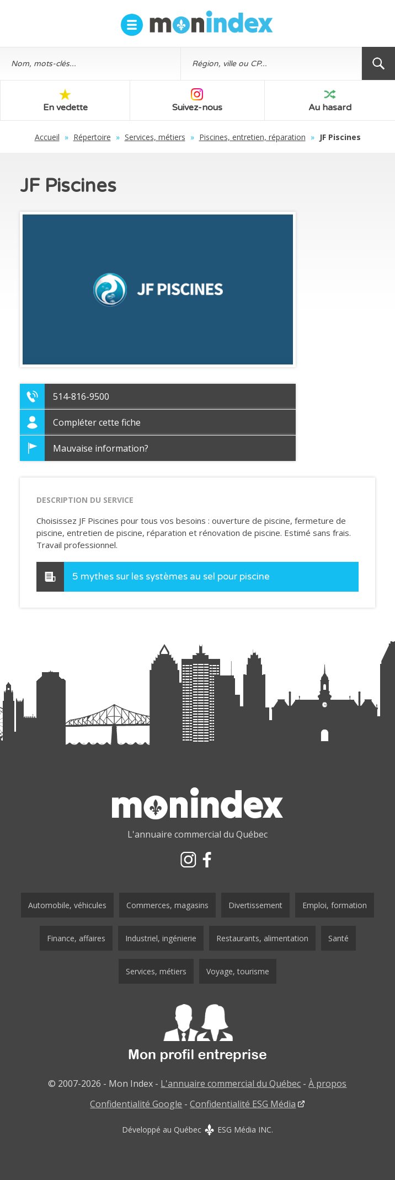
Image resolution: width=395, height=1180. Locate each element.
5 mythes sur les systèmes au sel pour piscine (171, 576)
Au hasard (329, 100)
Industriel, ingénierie (160, 938)
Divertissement (255, 905)
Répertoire (92, 137)
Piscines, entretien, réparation (252, 137)
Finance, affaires (76, 938)
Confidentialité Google (136, 1104)
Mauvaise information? (100, 448)
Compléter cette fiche (97, 422)
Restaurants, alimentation (262, 938)
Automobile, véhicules (67, 905)
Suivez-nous (197, 100)
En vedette (65, 100)
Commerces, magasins (167, 905)
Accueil (47, 137)
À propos (327, 1083)
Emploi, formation (334, 905)
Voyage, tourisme (237, 971)
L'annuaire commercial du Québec (231, 1083)
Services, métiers (155, 137)
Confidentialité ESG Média (243, 1104)
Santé (338, 938)
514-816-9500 (81, 396)
